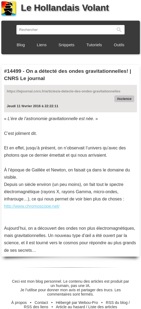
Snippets (66, 44)
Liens (42, 44)
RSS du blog (117, 302)
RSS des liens (36, 307)
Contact (41, 302)
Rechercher (119, 29)
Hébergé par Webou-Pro (77, 302)
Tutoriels (94, 44)
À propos (19, 302)
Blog (21, 44)
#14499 (12, 71)
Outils (119, 44)
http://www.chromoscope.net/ (31, 206)
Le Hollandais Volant (55, 8)
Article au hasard (70, 307)
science (125, 99)
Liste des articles (102, 307)
